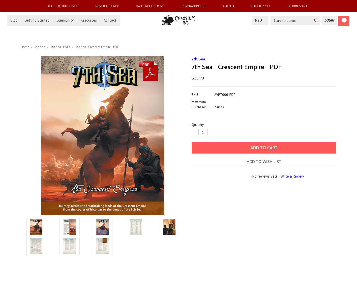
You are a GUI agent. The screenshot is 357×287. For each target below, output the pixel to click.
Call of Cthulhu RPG (64, 6)
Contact (110, 20)
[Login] (329, 20)
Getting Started (37, 20)
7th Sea (230, 6)
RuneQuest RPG (109, 6)
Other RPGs (262, 6)
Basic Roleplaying (152, 6)
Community (65, 20)
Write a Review (292, 176)
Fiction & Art (299, 6)
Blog (14, 20)
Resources (89, 20)
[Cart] (343, 21)
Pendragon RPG (195, 6)
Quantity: (198, 124)
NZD (260, 20)
